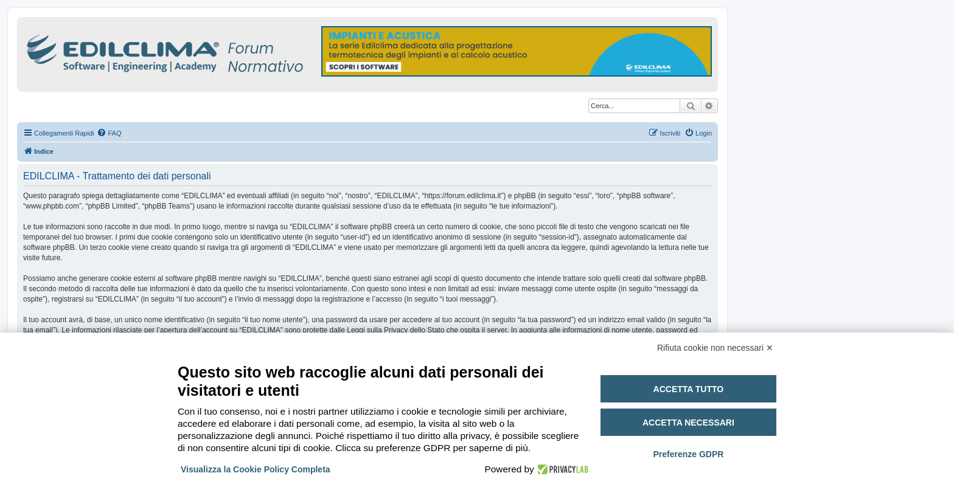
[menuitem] (109, 133)
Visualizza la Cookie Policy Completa (255, 469)
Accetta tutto (688, 389)
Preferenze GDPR (688, 454)
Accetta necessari (688, 422)
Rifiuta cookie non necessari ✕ (715, 348)
